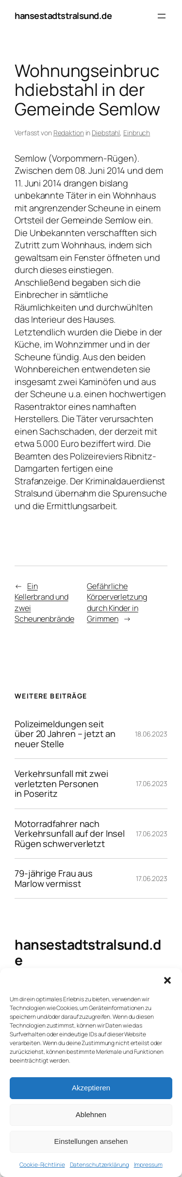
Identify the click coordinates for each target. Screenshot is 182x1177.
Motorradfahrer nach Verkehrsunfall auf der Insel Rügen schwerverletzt (70, 833)
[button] (167, 980)
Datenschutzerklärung (99, 1164)
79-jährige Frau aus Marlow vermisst (54, 878)
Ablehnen (91, 1114)
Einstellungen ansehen (91, 1141)
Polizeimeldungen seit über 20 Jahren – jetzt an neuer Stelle (65, 734)
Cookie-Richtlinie (42, 1164)
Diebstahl (106, 132)
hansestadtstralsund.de (63, 15)
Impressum (148, 1164)
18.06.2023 (151, 733)
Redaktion (68, 132)
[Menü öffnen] (161, 16)
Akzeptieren (91, 1088)
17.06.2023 (151, 783)
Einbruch (136, 132)
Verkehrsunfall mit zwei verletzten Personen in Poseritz (61, 783)
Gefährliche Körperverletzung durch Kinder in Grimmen (117, 603)
